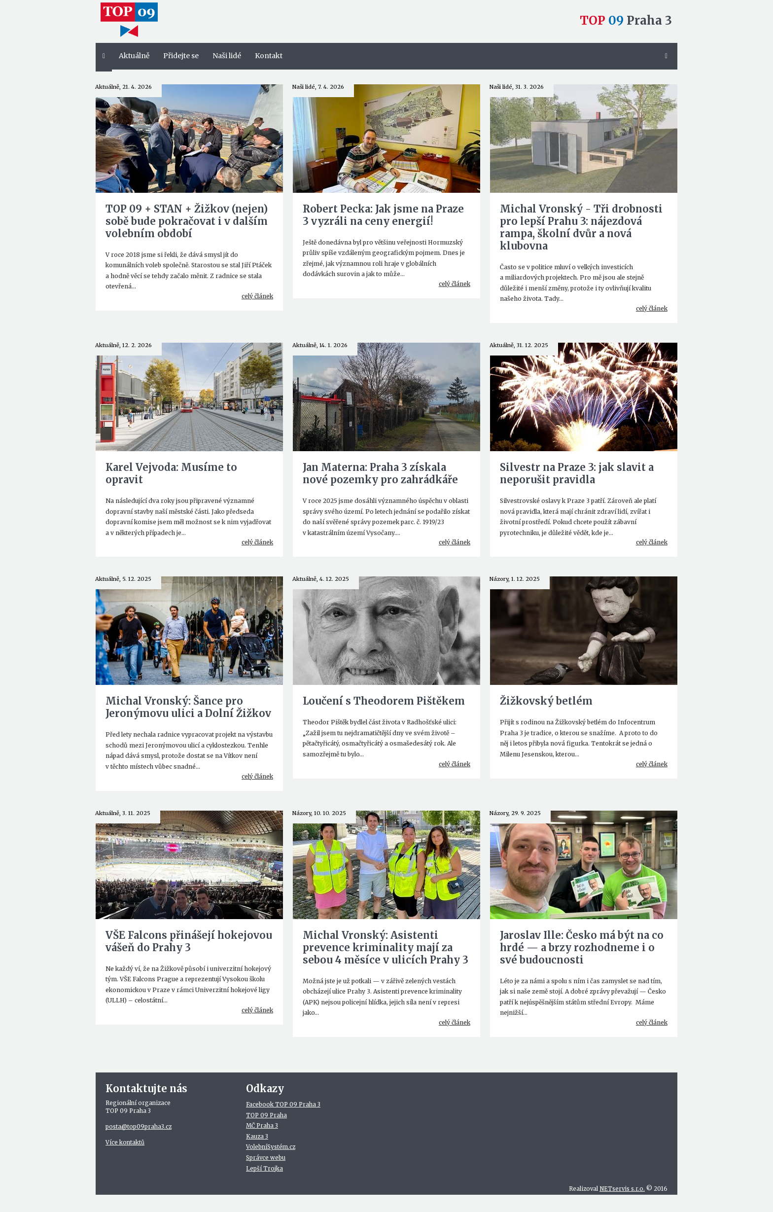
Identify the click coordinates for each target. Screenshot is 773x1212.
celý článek (257, 296)
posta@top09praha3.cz (138, 1126)
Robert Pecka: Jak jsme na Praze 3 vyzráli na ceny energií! (383, 215)
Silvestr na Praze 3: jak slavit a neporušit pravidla (577, 473)
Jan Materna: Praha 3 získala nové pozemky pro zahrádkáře (380, 473)
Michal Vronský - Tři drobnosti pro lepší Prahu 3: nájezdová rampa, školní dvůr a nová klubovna (581, 227)
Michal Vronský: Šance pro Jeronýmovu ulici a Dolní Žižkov (188, 707)
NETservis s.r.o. (622, 1188)
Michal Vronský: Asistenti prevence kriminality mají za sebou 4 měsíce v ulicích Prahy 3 (385, 947)
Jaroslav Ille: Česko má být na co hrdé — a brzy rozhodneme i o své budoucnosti (582, 947)
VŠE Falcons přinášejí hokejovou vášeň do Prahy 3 (188, 941)
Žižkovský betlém (546, 701)
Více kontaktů (124, 1142)
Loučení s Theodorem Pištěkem (384, 701)
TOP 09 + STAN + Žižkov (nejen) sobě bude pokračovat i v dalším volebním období (186, 221)
